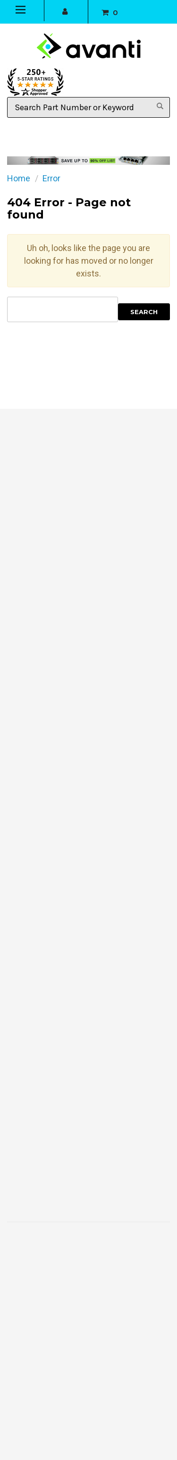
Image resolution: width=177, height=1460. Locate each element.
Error (51, 178)
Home (18, 178)
